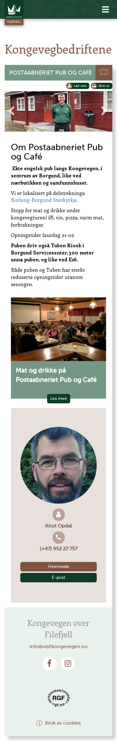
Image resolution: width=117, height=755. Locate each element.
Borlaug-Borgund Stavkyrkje (44, 200)
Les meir (58, 398)
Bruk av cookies (58, 723)
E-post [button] (58, 577)
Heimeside (58, 566)
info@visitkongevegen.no (59, 646)
